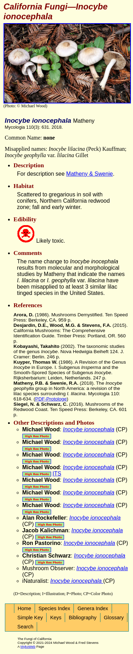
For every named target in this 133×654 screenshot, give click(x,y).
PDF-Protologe (51, 399)
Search (26, 626)
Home (24, 608)
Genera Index (92, 608)
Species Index (54, 608)
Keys (55, 617)
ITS (56, 474)
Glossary (114, 617)
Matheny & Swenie (89, 174)
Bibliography (82, 617)
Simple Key (30, 617)
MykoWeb (28, 646)
